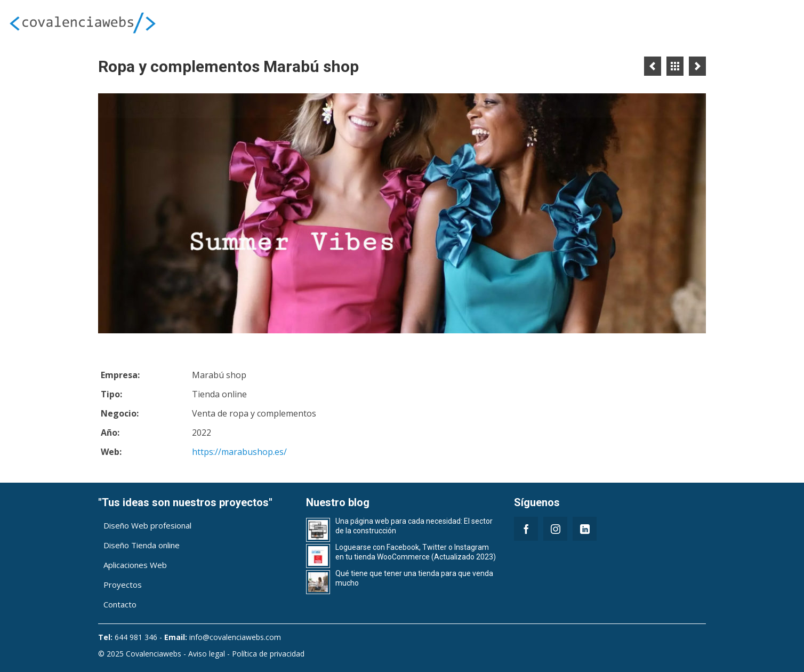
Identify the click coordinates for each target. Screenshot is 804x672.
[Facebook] (526, 529)
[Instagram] (555, 529)
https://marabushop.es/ (239, 452)
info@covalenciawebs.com (235, 637)
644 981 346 (136, 637)
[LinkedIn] (585, 529)
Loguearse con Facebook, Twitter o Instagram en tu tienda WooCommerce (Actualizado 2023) (415, 552)
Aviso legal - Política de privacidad (246, 654)
